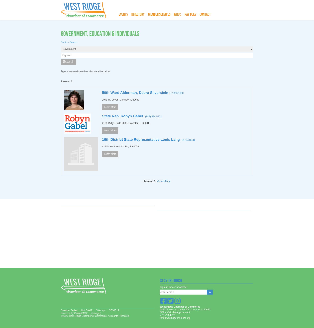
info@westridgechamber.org (175, 318)
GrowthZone (163, 181)
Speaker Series (69, 310)
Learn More (110, 107)
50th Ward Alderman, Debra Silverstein (135, 93)
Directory (138, 14)
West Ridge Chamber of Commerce (86, 10)
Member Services (159, 14)
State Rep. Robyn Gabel (123, 116)
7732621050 (177, 93)
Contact (205, 14)
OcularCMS (81, 313)
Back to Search (69, 42)
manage (95, 313)
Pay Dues (190, 14)
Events (123, 14)
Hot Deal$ (86, 310)
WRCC (177, 14)
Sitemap (100, 310)
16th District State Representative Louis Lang (141, 140)
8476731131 (188, 140)
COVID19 (114, 310)
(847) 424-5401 (153, 116)
